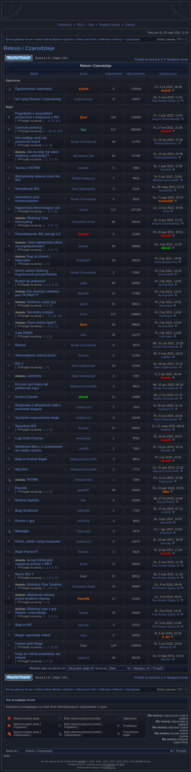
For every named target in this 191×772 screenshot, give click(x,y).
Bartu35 (83, 293)
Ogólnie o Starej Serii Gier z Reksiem (87, 39)
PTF (122, 764)
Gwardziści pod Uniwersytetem (27, 199)
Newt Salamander (83, 188)
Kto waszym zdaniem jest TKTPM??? (37, 293)
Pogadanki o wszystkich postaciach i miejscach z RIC (37, 115)
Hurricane (165, 305)
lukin (83, 334)
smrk (166, 211)
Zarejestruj (64, 24)
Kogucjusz (166, 481)
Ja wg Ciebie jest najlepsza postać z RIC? (34, 562)
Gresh (84, 209)
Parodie (21, 488)
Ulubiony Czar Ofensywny (31, 220)
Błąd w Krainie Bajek (31, 459)
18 (54, 315)
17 (49, 315)
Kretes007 (83, 260)
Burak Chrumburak (83, 141)
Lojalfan (166, 357)
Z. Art (166, 636)
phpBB (81, 761)
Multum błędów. (27, 500)
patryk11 (83, 657)
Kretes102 (166, 201)
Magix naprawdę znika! (33, 635)
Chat (90, 24)
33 (49, 131)
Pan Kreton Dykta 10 (166, 100)
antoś (83, 304)
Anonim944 (165, 274)
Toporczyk (83, 531)
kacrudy (166, 543)
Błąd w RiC (23, 625)
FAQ (80, 24)
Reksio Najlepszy (83, 178)
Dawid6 (166, 131)
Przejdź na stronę (146, 59)
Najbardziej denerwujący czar (37, 208)
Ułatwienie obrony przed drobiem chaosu (35, 597)
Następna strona (177, 59)
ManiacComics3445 (166, 180)
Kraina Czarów (26, 397)
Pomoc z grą (24, 521)
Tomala (83, 612)
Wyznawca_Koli (83, 155)
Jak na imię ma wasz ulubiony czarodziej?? (36, 154)
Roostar (83, 428)
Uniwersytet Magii (29, 644)
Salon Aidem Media (47, 39)
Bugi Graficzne (26, 510)
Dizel (83, 117)
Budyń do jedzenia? (30, 281)
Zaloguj (130, 24)
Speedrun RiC (26, 426)
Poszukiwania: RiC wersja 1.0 (37, 234)
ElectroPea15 (166, 502)
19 (58, 315)
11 (57, 120)
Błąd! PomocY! (26, 552)
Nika (166, 491)
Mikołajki (22, 531)
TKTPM (32, 480)
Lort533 (83, 448)
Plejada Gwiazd (109, 24)
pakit (83, 283)
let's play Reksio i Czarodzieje (38, 99)
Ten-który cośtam (40, 312)
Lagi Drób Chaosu (29, 438)
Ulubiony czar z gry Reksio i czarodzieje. (35, 611)
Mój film (21, 469)
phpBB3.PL (109, 767)
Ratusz (20, 345)
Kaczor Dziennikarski (166, 119)
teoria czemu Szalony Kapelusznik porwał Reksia (36, 272)
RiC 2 (19, 364)
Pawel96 (83, 598)
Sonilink (83, 168)
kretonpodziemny (165, 143)
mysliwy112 (83, 407)
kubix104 (84, 510)
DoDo (83, 314)
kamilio (83, 246)
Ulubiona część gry (41, 302)
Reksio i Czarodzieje (127, 39)
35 (58, 131)
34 (54, 131)
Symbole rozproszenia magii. (37, 418)
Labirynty (34, 376)
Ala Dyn (166, 659)
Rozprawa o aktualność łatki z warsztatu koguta (38, 407)
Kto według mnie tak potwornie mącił (31, 140)
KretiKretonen (83, 99)
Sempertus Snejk (83, 221)
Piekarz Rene (84, 479)
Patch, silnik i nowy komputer (38, 541)
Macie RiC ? (24, 574)
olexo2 (166, 247)
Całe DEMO (24, 333)
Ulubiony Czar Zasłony (44, 584)
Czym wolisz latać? (41, 323)
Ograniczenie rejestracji (33, 89)
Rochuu (83, 355)
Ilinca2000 (166, 190)
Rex (83, 500)
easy (83, 635)
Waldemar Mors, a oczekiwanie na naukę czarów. (39, 448)
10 (52, 120)
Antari (83, 564)
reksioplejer (83, 438)
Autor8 (83, 88)
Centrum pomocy (28, 127)
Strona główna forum (18, 39)
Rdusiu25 (166, 647)
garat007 (83, 490)
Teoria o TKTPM (27, 168)
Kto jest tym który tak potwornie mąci (31, 386)
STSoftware (108, 764)
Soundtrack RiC (27, 189)
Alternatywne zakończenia (35, 355)
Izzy (83, 129)
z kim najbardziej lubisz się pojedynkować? (39, 244)
